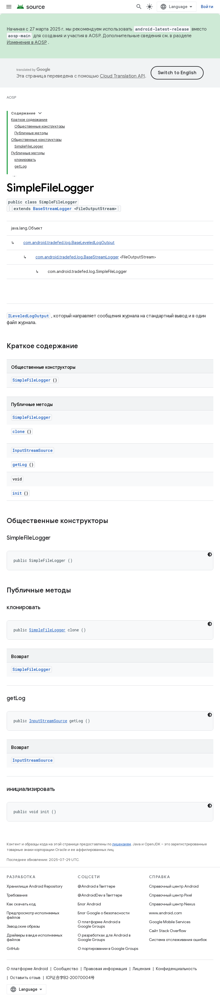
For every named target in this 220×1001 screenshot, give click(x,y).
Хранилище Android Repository (34, 886)
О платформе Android (27, 969)
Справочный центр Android (174, 886)
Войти (207, 6)
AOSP (11, 97)
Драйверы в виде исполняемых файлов (34, 937)
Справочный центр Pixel (170, 895)
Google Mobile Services (169, 921)
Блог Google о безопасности (104, 912)
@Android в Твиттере (96, 886)
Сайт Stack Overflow (167, 930)
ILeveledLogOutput (28, 315)
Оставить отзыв (25, 977)
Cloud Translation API (122, 76)
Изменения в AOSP (27, 42)
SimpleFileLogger (31, 380)
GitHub (13, 948)
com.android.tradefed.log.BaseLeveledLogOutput (69, 242)
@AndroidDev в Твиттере (100, 895)
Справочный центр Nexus (172, 904)
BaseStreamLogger (52, 208)
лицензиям (121, 844)
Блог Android (89, 904)
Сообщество (66, 969)
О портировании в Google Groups (108, 948)
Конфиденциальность (176, 969)
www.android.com (165, 912)
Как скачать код (21, 904)
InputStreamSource (32, 450)
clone (18, 431)
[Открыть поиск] (139, 6)
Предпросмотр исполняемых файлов (33, 915)
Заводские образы (23, 926)
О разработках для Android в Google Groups (104, 937)
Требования (17, 895)
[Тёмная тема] (209, 554)
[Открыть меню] (8, 6)
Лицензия (141, 969)
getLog (19, 464)
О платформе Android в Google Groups (99, 924)
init (17, 493)
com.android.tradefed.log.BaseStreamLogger (77, 257)
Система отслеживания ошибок (178, 939)
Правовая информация (105, 969)
